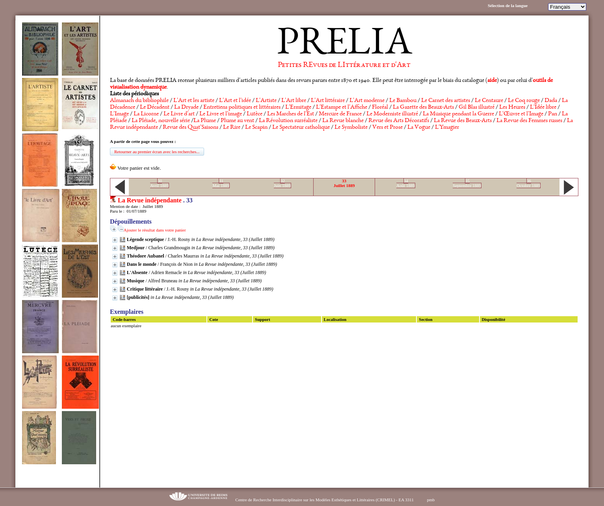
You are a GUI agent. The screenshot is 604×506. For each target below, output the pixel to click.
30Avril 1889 (159, 183)
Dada (551, 101)
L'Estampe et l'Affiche (341, 107)
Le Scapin (256, 127)
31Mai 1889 (220, 183)
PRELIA (344, 45)
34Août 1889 (405, 183)
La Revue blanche (343, 121)
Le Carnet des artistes (445, 101)
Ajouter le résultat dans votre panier (155, 230)
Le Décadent (154, 107)
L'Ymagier (447, 127)
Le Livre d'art (179, 114)
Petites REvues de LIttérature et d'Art (344, 65)
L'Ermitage (298, 107)
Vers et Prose (387, 127)
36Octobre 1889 (528, 183)
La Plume (204, 121)
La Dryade (186, 107)
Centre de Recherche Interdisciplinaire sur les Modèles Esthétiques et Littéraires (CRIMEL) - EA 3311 (324, 499)
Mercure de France (340, 114)
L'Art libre (293, 101)
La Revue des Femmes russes (529, 121)
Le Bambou (402, 101)
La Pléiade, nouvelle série (161, 121)
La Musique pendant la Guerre (458, 114)
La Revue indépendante (150, 200)
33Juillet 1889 (344, 183)
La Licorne (146, 114)
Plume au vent (237, 121)
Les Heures (512, 107)
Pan (552, 114)
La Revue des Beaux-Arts (463, 121)
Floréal (380, 107)
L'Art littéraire (328, 101)
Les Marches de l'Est (290, 114)
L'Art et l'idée (235, 101)
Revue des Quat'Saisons (190, 127)
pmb (431, 499)
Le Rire (231, 127)
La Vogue (418, 127)
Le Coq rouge (524, 101)
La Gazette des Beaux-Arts (423, 107)
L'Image (119, 114)
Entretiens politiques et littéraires (242, 107)
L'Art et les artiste (193, 101)
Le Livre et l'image (220, 114)
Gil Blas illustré (476, 107)
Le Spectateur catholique (301, 127)
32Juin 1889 (282, 183)
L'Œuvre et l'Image (521, 114)
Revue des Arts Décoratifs (398, 121)
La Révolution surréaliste (288, 121)
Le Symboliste (351, 127)
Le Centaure (489, 101)
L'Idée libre (543, 107)
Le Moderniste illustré (392, 114)
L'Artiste (266, 101)
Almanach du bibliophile (139, 101)
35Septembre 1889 (467, 183)
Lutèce (254, 114)
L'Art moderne (367, 101)
